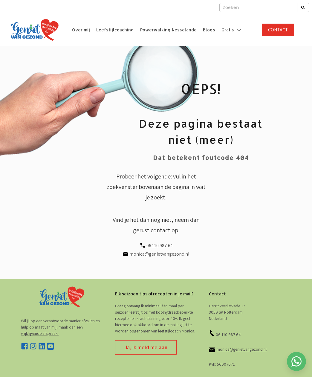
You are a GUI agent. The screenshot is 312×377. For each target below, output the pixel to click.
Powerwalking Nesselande (168, 29)
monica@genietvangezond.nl (242, 349)
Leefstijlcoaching (115, 29)
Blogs (209, 29)
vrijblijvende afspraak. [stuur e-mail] (40, 333)
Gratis (227, 29)
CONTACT (278, 30)
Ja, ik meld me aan (145, 347)
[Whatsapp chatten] (296, 361)
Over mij (81, 29)
